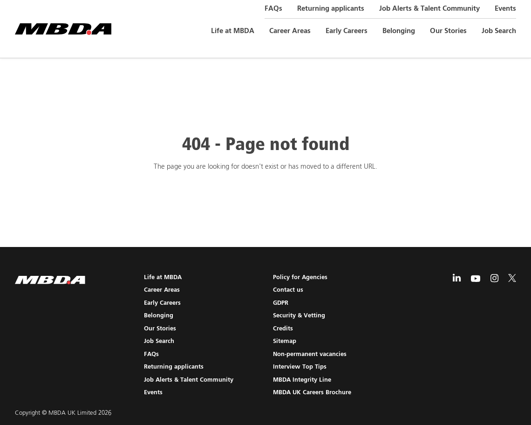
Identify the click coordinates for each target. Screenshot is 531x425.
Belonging (398, 30)
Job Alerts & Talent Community (429, 8)
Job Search (499, 30)
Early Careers (347, 30)
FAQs (273, 8)
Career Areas (290, 30)
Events (505, 8)
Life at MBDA (232, 30)
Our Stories (448, 30)
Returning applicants (330, 8)
